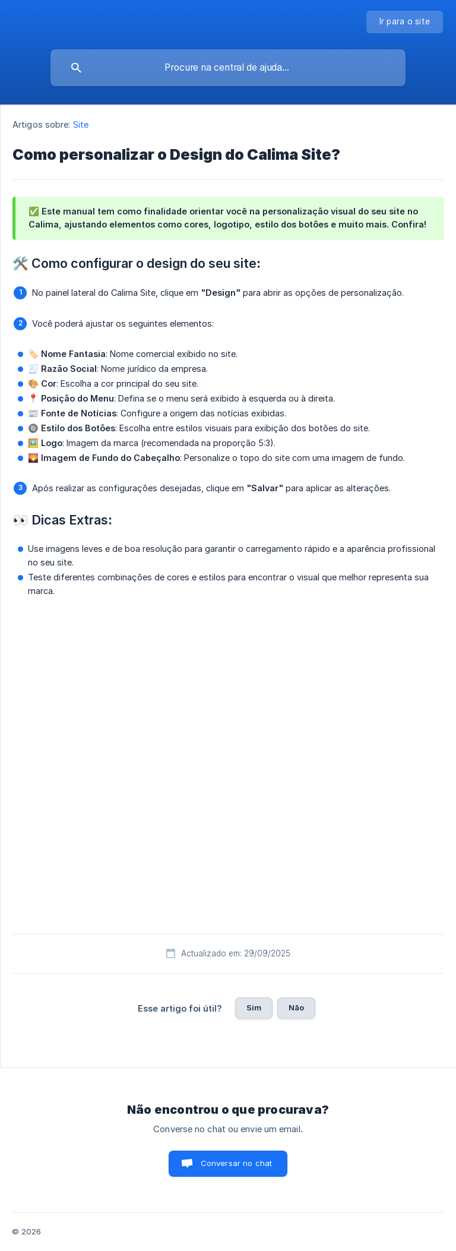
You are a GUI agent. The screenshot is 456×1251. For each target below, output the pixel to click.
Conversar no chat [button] (237, 1163)
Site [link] (80, 124)
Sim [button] (253, 1007)
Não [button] (296, 1007)
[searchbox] (228, 67)
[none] (405, 22)
